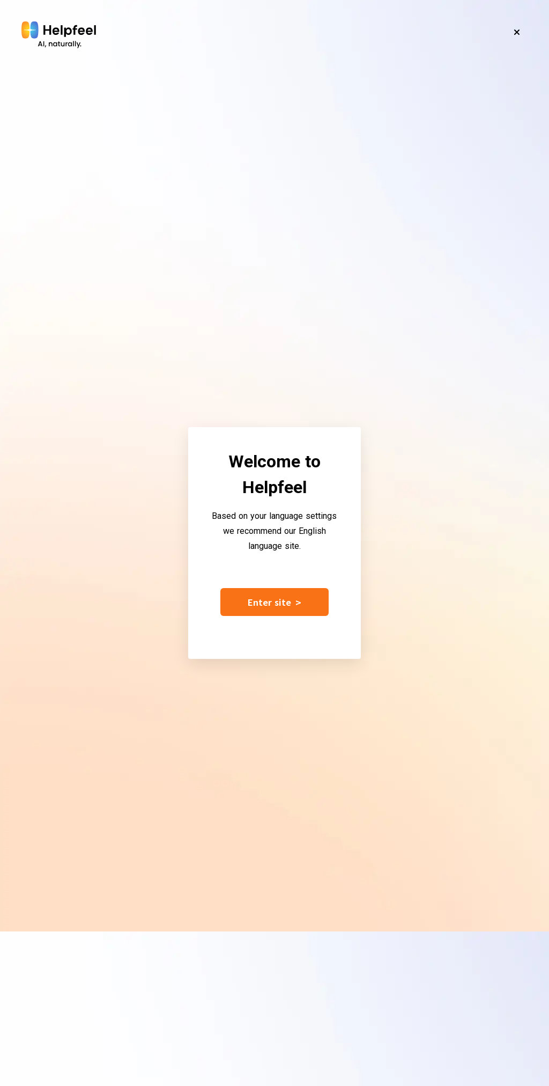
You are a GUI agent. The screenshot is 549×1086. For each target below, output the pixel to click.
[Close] (517, 32)
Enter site (274, 602)
